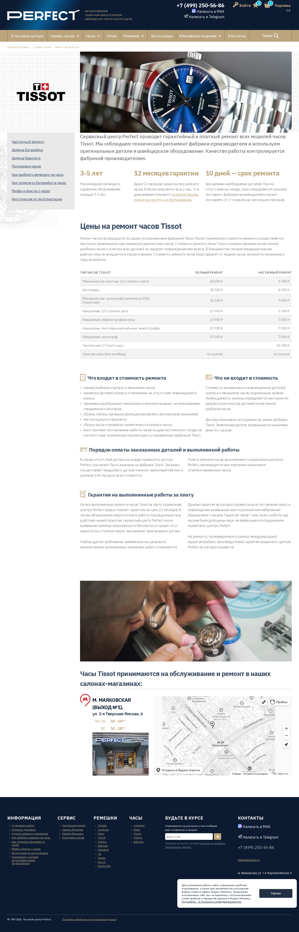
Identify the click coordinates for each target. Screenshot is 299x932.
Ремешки (129, 36)
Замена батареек (72, 829)
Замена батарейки (27, 149)
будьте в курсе (184, 818)
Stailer (102, 857)
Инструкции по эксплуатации (30, 852)
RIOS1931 (104, 866)
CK (99, 853)
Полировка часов (26, 166)
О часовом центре (27, 36)
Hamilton (103, 849)
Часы (88, 36)
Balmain (103, 845)
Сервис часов (61, 36)
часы (135, 818)
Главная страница (18, 47)
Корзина (283, 5)
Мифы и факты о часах (31, 190)
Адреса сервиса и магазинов (30, 833)
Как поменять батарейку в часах (39, 182)
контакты (250, 818)
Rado (101, 833)
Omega (102, 825)
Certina (102, 841)
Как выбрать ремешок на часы (38, 174)
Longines (103, 829)
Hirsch (102, 861)
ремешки (105, 818)
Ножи (110, 36)
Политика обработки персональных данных (89, 919)
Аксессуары (159, 36)
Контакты (233, 36)
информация (24, 818)
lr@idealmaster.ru (249, 860)
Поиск (268, 35)
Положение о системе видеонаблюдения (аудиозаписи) (25, 860)
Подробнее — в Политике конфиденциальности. (212, 901)
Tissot (102, 837)
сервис (67, 818)
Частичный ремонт (28, 141)
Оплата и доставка (24, 829)
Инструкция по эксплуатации (37, 199)
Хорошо (276, 893)
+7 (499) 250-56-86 (200, 5)
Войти (242, 5)
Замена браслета (26, 157)
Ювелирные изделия (194, 36)
